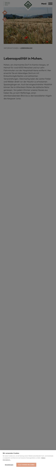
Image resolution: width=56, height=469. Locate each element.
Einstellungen (9, 464)
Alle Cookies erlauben (26, 464)
